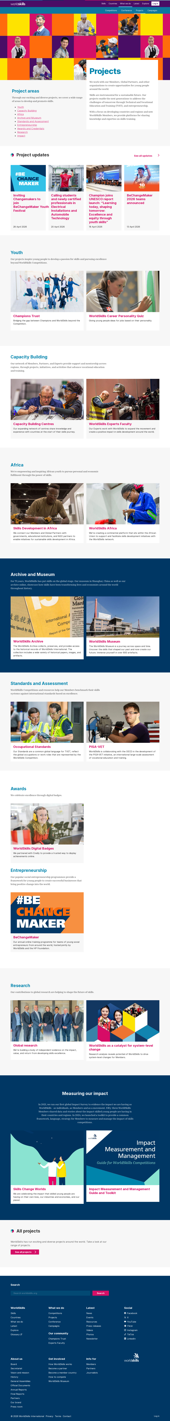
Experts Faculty (56, 1343)
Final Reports (17, 1394)
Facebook (130, 1313)
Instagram (130, 1330)
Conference (126, 10)
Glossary (16, 1334)
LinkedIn (130, 1338)
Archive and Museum (29, 117)
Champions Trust (57, 1338)
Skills (103, 3)
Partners (15, 1398)
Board (14, 1364)
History (14, 1377)
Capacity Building (27, 110)
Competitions (111, 10)
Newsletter (92, 1338)
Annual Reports (19, 1389)
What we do (125, 3)
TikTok (129, 1334)
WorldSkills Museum (58, 1381)
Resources (91, 1321)
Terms (58, 1416)
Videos (89, 1330)
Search (101, 1293)
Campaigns (152, 10)
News (89, 1313)
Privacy (49, 1416)
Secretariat (16, 1368)
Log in (155, 3)
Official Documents (20, 1385)
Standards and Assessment (33, 121)
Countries (113, 3)
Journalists (92, 1372)
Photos (90, 1334)
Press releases (93, 1326)
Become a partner (57, 1368)
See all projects (23, 1252)
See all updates (143, 155)
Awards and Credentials (30, 128)
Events (89, 1317)
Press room (16, 1406)
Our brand (16, 1402)
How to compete (57, 1377)
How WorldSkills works (60, 1364)
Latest (136, 3)
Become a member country (62, 1372)
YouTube (130, 1321)
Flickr (128, 1326)
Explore (145, 3)
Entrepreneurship (27, 125)
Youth (20, 107)
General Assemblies (20, 1381)
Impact (21, 135)
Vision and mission (20, 1372)
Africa (20, 114)
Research (22, 132)
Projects (139, 10)
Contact (67, 1416)
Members (91, 1364)
